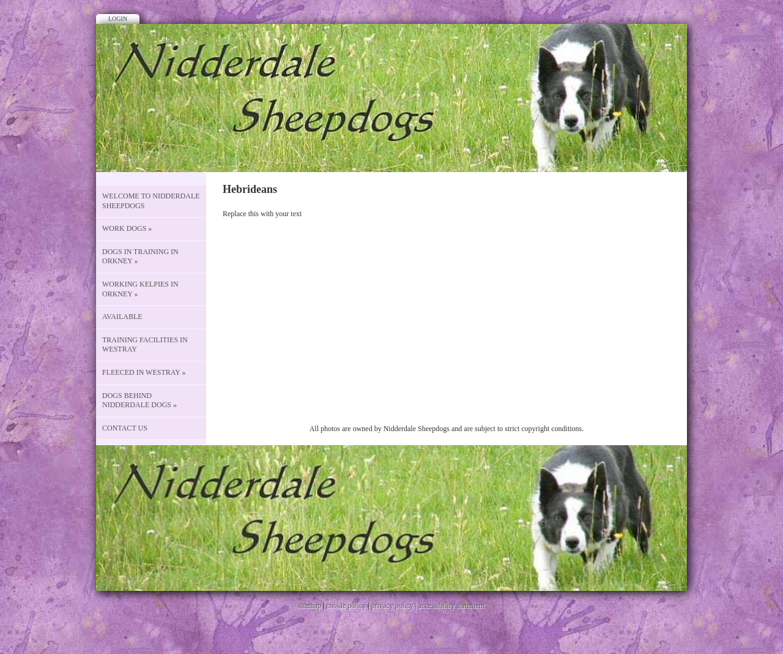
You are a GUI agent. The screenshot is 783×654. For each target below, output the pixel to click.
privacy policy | (394, 605)
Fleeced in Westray (144, 372)
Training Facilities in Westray (145, 345)
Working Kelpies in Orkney (140, 289)
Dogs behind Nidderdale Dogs (139, 400)
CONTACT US (124, 428)
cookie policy (346, 605)
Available (122, 316)
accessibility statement (451, 605)
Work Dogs (127, 228)
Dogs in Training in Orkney (140, 256)
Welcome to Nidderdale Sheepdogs (151, 201)
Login (117, 18)
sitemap (310, 605)
